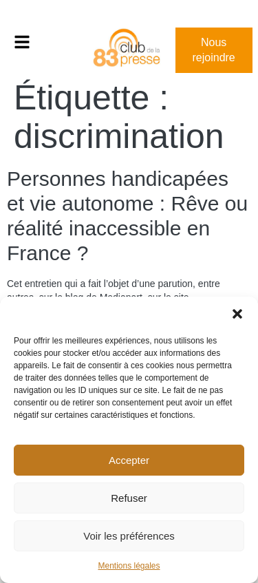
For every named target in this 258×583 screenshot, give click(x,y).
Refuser (129, 498)
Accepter (129, 460)
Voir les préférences (129, 536)
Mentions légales (129, 566)
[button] (237, 314)
